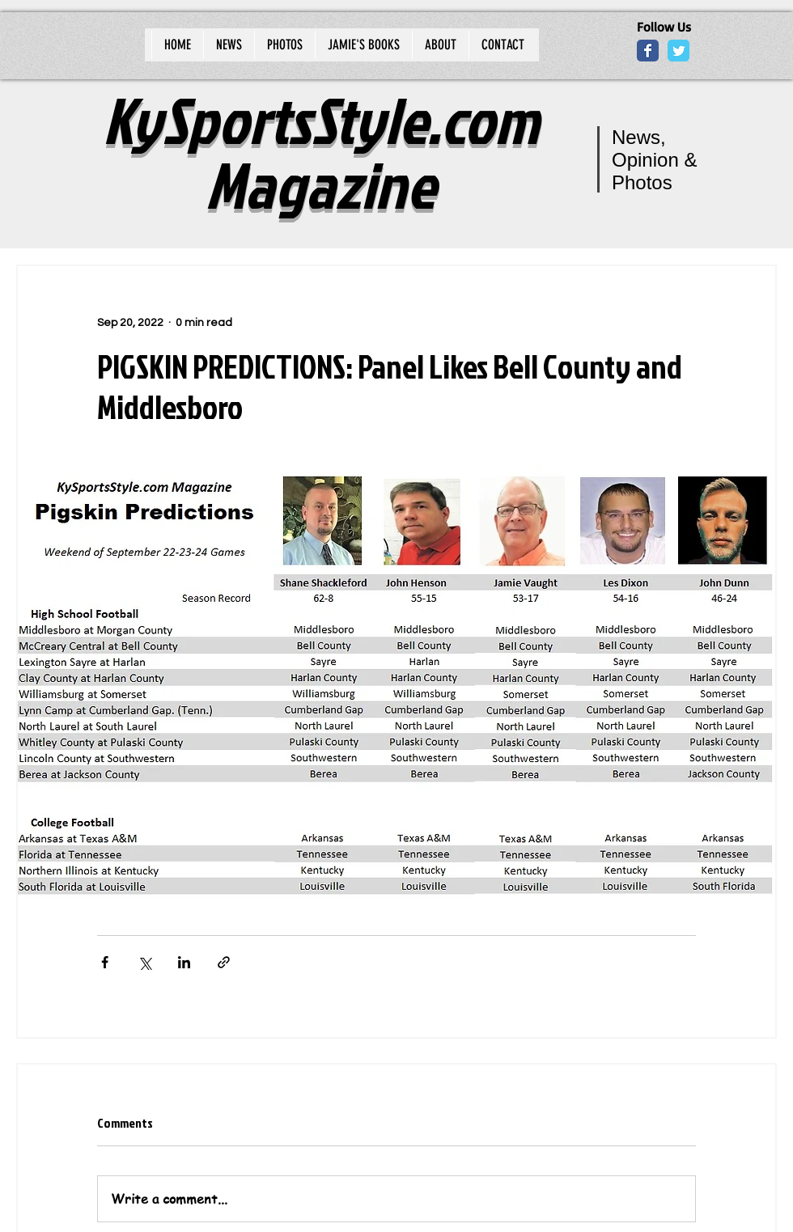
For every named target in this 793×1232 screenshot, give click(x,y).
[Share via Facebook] (104, 962)
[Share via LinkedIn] (184, 962)
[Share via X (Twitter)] (144, 962)
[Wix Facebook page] (648, 50)
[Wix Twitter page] (678, 50)
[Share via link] (223, 962)
